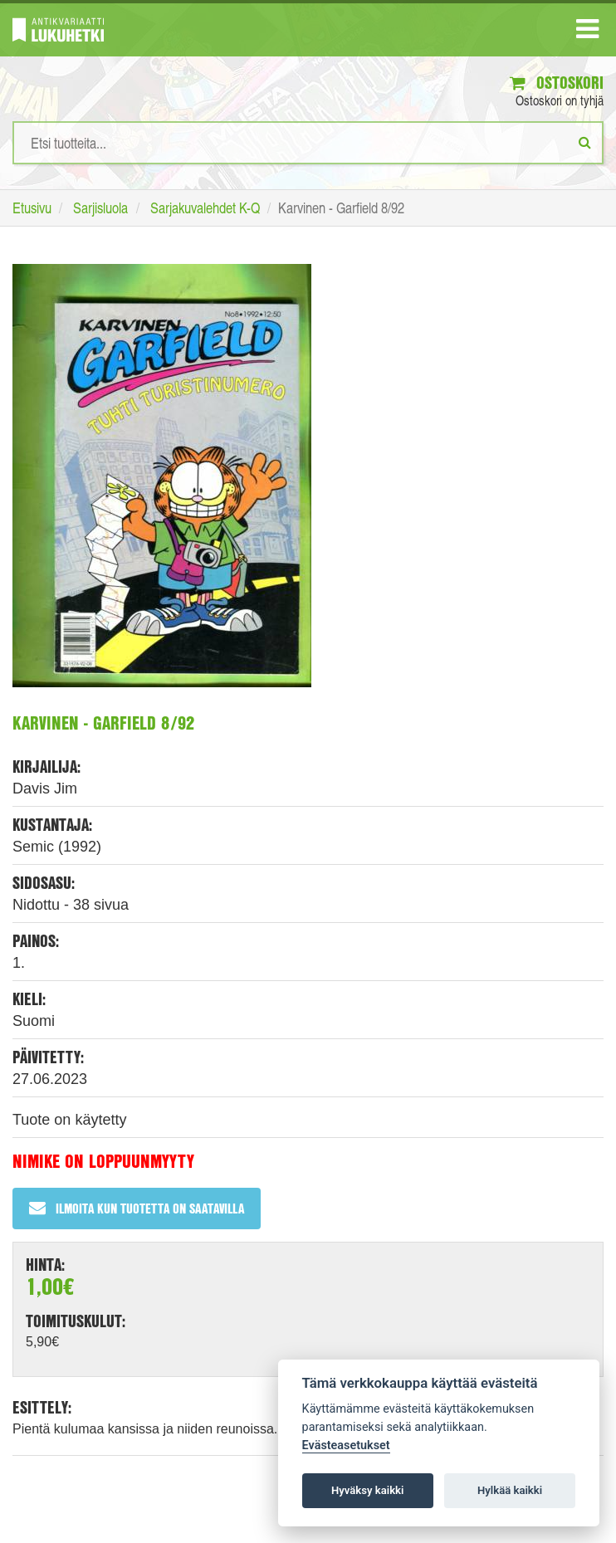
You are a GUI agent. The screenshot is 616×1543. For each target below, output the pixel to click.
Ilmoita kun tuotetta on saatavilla (136, 1208)
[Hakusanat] (308, 142)
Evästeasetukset (346, 1445)
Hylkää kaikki (509, 1490)
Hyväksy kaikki (367, 1490)
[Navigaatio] (587, 32)
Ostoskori (557, 82)
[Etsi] (585, 142)
